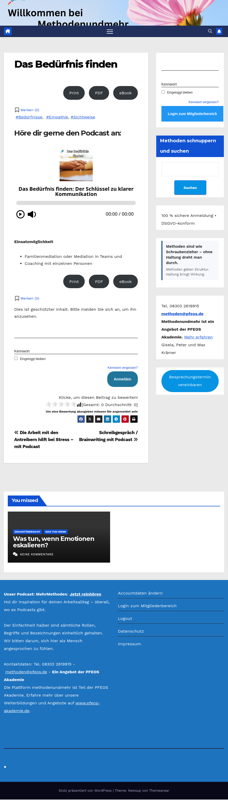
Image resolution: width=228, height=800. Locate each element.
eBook (125, 93)
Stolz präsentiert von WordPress (86, 791)
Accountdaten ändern (140, 593)
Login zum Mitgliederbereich (147, 606)
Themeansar (159, 791)
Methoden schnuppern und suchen (188, 146)
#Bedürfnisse (29, 117)
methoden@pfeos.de (26, 672)
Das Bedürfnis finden (65, 64)
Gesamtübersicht (27, 532)
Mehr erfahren (198, 337)
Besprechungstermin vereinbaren (190, 381)
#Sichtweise (83, 117)
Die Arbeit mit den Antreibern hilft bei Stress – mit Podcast (44, 440)
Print (74, 93)
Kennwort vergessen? (123, 368)
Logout (125, 618)
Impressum (129, 644)
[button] (210, 31)
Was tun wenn (55, 532)
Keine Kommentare (36, 555)
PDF (99, 93)
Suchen (190, 188)
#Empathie (57, 117)
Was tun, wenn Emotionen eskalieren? (53, 542)
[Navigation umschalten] (110, 31)
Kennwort (22, 352)
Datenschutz (131, 631)
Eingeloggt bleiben (30, 359)
